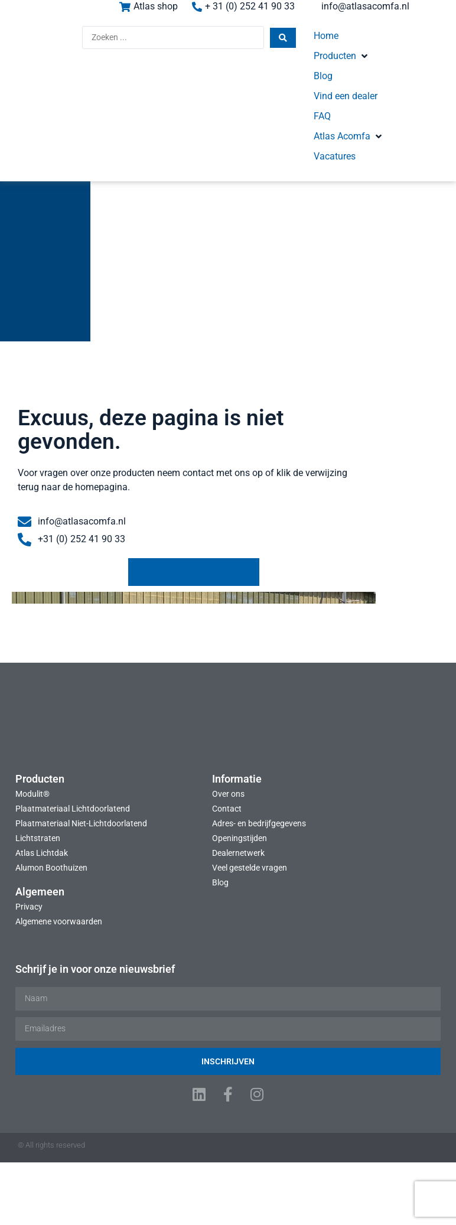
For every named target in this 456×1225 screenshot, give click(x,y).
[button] (322, 42)
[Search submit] (227, 44)
